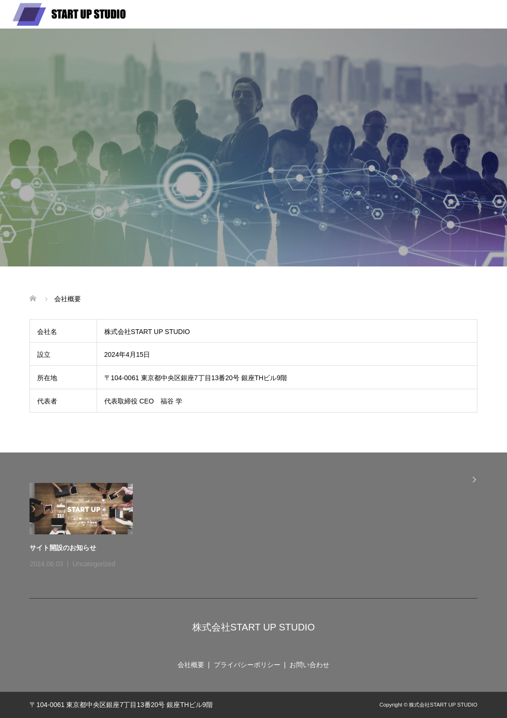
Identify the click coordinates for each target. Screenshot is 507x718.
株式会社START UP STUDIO (253, 627)
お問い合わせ (309, 665)
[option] (259, 526)
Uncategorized (93, 564)
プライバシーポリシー (247, 665)
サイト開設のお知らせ (63, 547)
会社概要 (191, 665)
